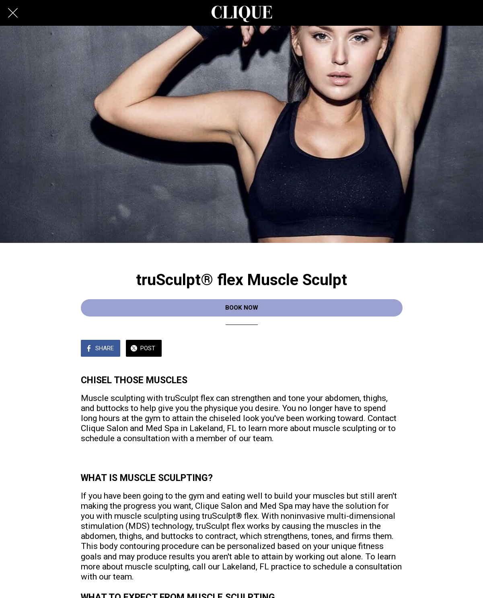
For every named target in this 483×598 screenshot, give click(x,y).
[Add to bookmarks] (393, 349)
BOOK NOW (241, 307)
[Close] (13, 13)
